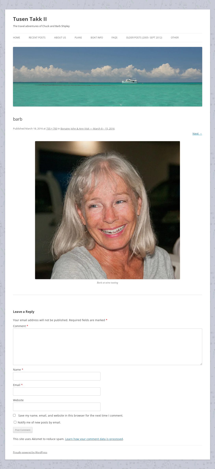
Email (18, 385)
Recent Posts (37, 37)
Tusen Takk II (30, 18)
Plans (78, 37)
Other (175, 37)
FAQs (114, 37)
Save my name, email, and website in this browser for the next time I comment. (70, 415)
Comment (20, 326)
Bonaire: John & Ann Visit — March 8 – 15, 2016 (87, 128)
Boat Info (97, 37)
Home (16, 37)
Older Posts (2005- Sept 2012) (144, 37)
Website (18, 400)
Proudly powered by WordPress (30, 452)
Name (18, 369)
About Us (60, 37)
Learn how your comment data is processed (94, 439)
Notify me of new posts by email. (39, 422)
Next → (197, 133)
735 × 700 (51, 128)
